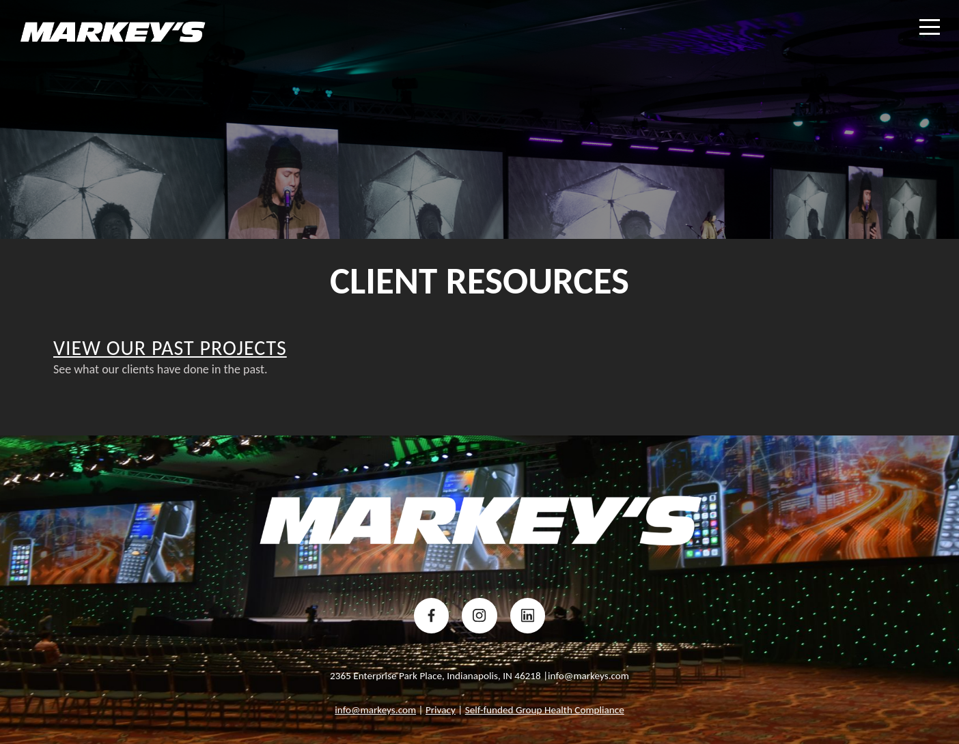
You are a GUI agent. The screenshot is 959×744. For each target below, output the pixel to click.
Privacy (441, 710)
